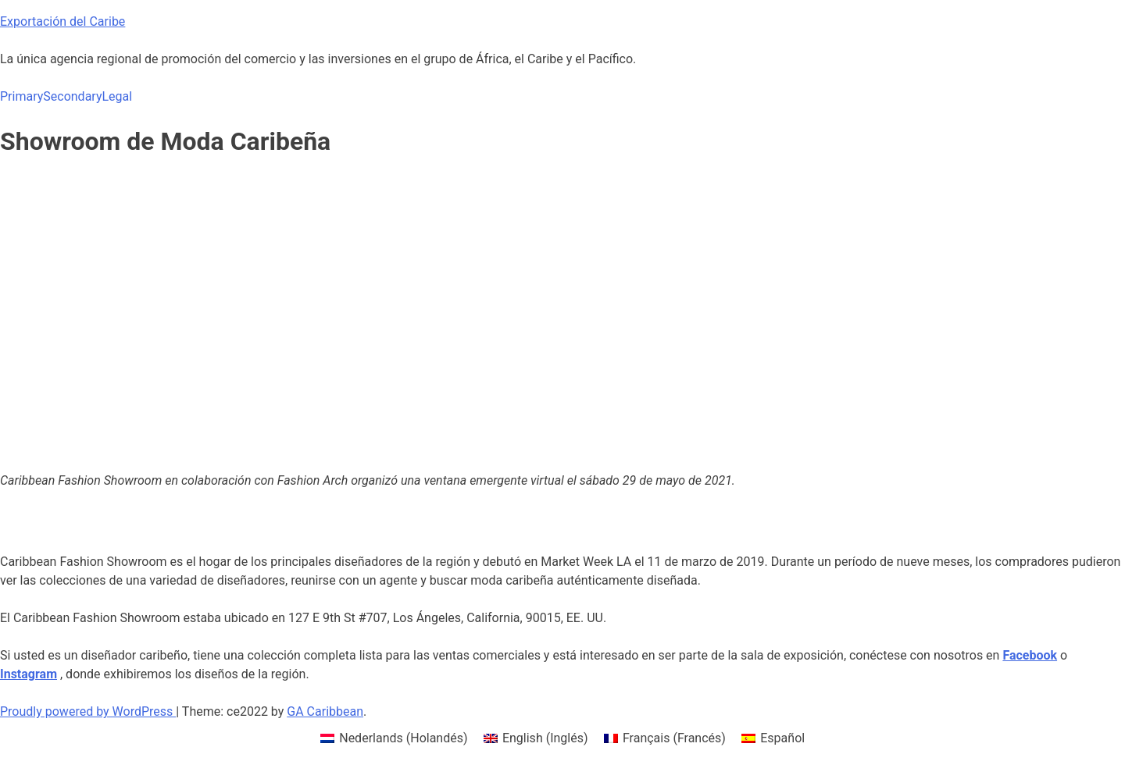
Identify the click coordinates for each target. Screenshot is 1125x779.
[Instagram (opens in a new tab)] (28, 674)
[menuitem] (394, 738)
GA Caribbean (325, 711)
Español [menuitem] (782, 738)
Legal (117, 96)
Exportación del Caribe (62, 21)
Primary (21, 96)
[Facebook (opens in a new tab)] (1029, 655)
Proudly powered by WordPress (88, 711)
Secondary (72, 96)
